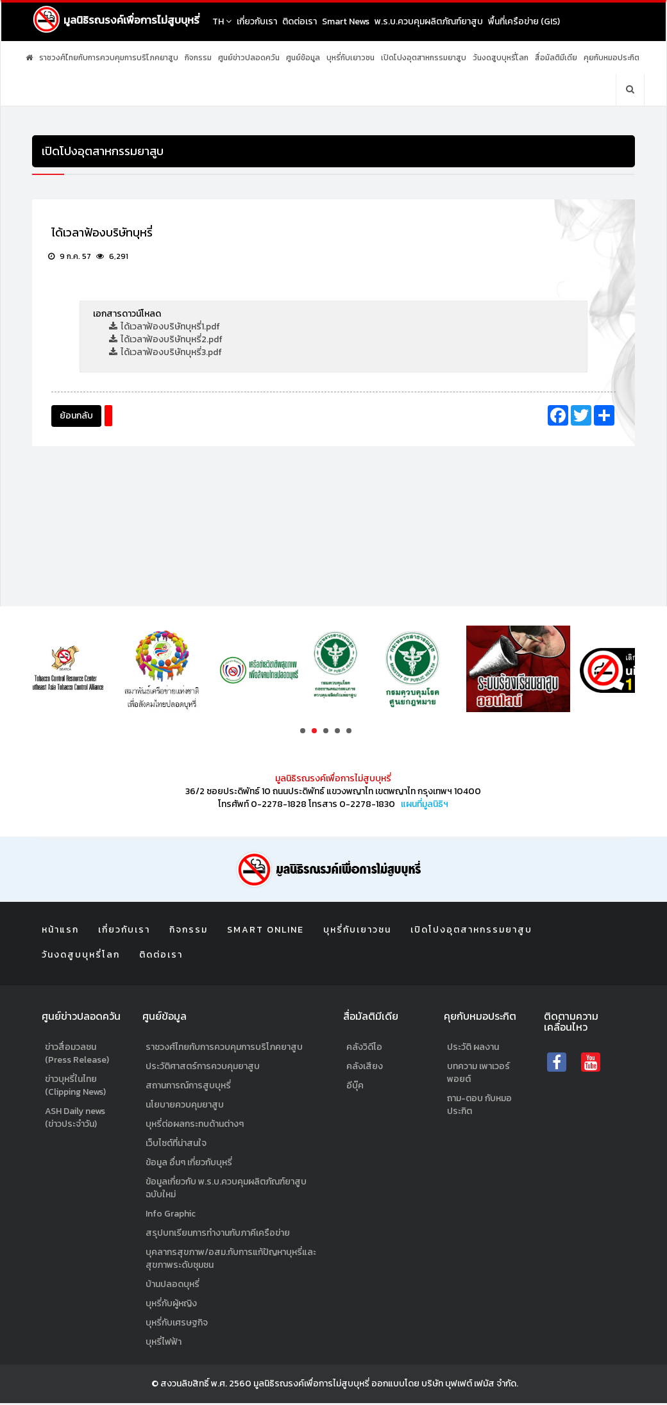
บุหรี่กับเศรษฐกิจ (177, 1324)
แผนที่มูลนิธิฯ (424, 804)
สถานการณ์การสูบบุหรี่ (188, 1087)
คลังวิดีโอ (364, 1049)
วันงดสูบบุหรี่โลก (500, 57)
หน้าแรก (60, 930)
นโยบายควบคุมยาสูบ (185, 1106)
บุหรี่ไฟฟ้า (164, 1344)
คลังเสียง (364, 1068)
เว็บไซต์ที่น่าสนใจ (176, 1145)
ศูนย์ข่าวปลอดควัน (249, 57)
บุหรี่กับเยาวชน (350, 57)
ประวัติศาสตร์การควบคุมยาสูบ (203, 1068)
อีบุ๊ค (355, 1087)
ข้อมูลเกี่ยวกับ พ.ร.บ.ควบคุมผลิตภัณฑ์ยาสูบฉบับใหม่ (226, 1190)
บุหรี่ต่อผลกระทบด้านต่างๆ (195, 1126)
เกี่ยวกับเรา (266, 21)
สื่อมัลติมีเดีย (556, 57)
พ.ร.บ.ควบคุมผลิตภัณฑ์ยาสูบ (438, 21)
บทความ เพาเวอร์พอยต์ (478, 1074)
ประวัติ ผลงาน (473, 1049)
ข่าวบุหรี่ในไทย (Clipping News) (75, 1087)
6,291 (112, 257)
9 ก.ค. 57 (69, 257)
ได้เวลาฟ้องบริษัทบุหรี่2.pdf (166, 340)
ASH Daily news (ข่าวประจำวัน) (75, 1119)
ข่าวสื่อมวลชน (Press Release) (77, 1055)
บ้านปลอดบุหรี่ (172, 1286)
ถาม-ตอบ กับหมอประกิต (479, 1106)
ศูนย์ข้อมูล (303, 57)
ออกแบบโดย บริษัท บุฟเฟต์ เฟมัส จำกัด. (444, 1385)
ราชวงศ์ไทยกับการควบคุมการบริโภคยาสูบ (108, 57)
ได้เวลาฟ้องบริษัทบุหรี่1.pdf (164, 327)
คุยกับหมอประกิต (611, 57)
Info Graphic (171, 1215)
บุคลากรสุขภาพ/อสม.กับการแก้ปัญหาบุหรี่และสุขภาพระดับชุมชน (231, 1260)
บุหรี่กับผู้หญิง (171, 1305)
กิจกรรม (198, 57)
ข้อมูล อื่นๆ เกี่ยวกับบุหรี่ (189, 1164)
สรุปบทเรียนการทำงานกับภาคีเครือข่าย (218, 1235)
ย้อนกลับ (76, 416)
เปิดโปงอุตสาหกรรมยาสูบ (423, 57)
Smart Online (265, 930)
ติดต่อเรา (308, 21)
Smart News (354, 21)
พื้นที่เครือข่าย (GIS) (533, 21)
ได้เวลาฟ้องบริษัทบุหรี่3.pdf (165, 353)
